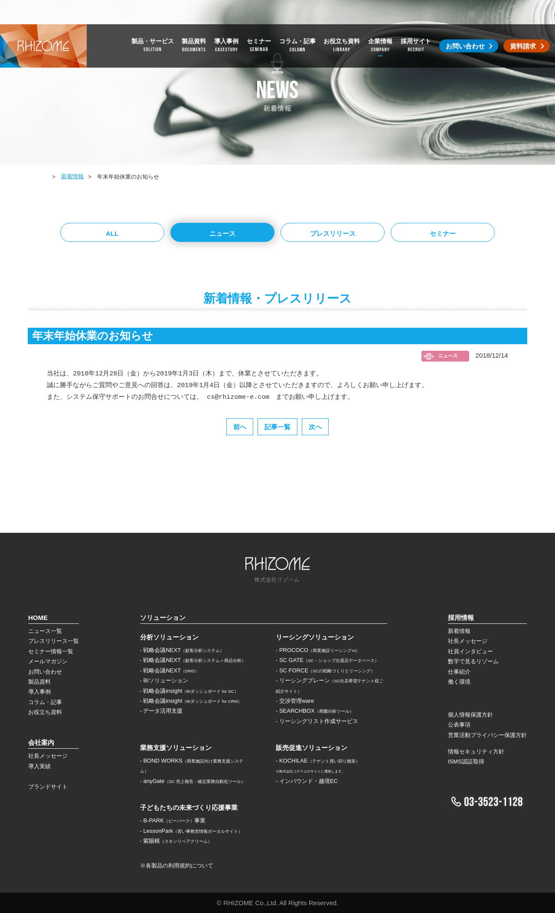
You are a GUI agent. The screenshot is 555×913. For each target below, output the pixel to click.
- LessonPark (191, 831)
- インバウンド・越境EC (307, 781)
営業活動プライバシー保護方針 (487, 735)
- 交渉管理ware (295, 701)
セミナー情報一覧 (50, 651)
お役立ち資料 (45, 712)
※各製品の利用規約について (176, 865)
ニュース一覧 (45, 631)
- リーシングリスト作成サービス (317, 721)
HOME (37, 176)
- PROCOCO (318, 650)
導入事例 (39, 691)
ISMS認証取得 (466, 761)
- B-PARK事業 (173, 820)
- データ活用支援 (161, 711)
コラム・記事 (45, 702)
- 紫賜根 (176, 841)
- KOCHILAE (318, 760)
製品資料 (39, 681)
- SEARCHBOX (315, 711)
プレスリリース (333, 233)
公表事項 (459, 724)
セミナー (443, 233)
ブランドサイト (48, 786)
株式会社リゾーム (43, 21)
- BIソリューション (164, 680)
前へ (239, 426)
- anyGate (192, 781)
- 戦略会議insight (189, 691)
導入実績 (39, 766)
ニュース (222, 233)
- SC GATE (327, 660)
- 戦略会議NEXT (182, 650)
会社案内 (41, 742)
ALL (112, 233)
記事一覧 (277, 426)
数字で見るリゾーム (473, 661)
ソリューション (163, 617)
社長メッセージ (48, 756)
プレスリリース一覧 (53, 641)
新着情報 (72, 176)
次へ (315, 426)
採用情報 (461, 617)
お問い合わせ (45, 671)
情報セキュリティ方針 (476, 751)
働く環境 (459, 681)
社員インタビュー (470, 651)
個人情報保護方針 (470, 714)
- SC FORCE (325, 670)
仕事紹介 (459, 671)
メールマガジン (48, 661)
